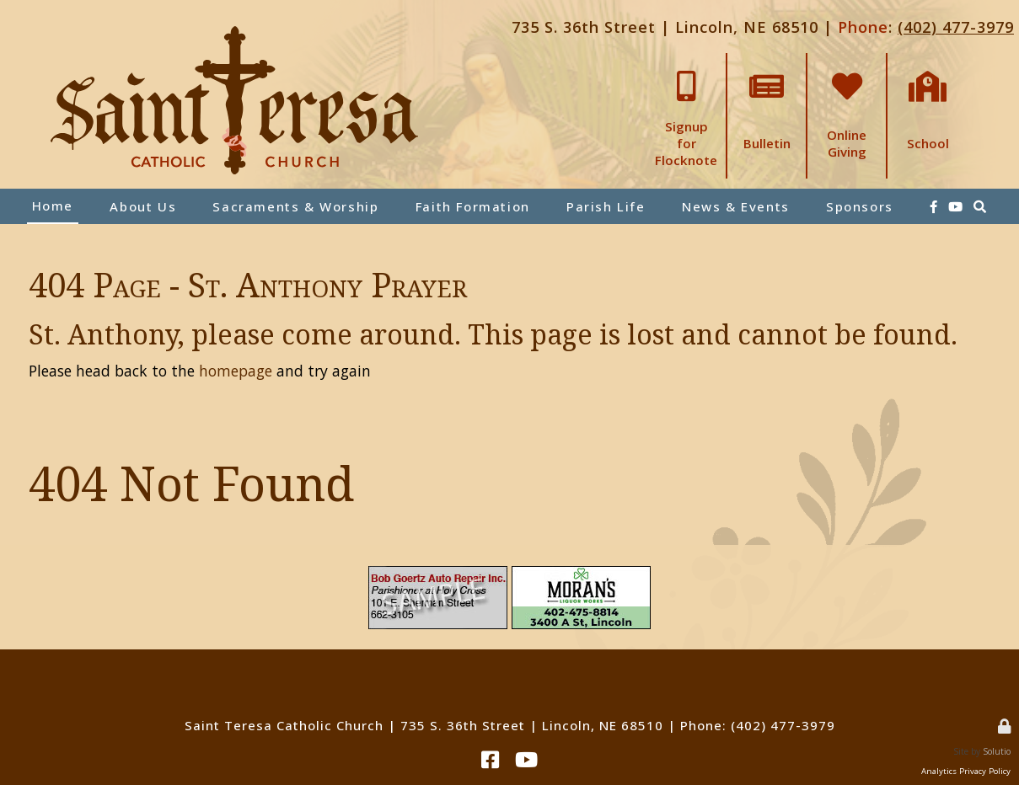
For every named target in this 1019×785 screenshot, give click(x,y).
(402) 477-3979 (956, 27)
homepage (235, 370)
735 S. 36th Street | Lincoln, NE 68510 (665, 27)
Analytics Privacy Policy (966, 771)
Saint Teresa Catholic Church (284, 725)
